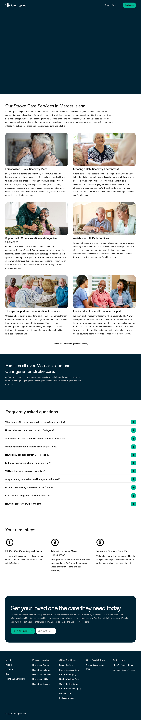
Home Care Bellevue (41, 670)
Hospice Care (65, 693)
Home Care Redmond (42, 674)
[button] (129, 5)
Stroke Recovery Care (69, 670)
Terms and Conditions (15, 679)
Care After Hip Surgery (69, 684)
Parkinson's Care (66, 698)
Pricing (9, 665)
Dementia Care (66, 665)
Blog (7, 674)
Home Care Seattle (40, 665)
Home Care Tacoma (41, 684)
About (8, 660)
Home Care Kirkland (41, 679)
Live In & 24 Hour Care (69, 679)
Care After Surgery (67, 674)
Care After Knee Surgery (70, 688)
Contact (9, 669)
